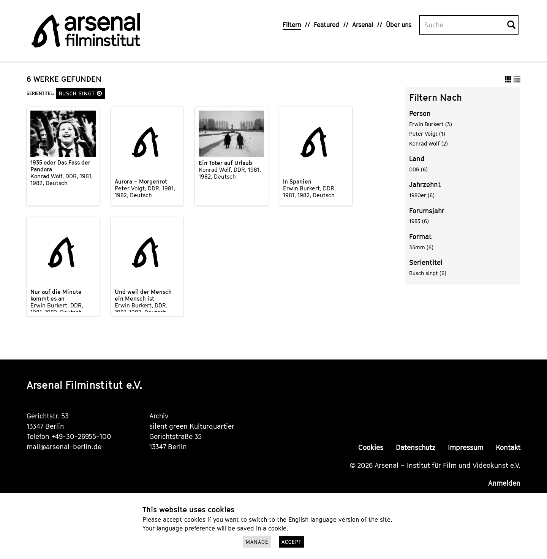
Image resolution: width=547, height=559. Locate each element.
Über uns (398, 25)
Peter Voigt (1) (427, 133)
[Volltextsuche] (463, 25)
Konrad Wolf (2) (428, 143)
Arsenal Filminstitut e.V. (84, 385)
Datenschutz (415, 447)
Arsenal (362, 25)
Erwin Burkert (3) (430, 124)
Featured (326, 25)
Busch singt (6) (427, 273)
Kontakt (508, 447)
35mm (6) (421, 247)
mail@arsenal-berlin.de (64, 447)
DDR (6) (418, 169)
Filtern (292, 25)
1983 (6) (419, 221)
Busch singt (80, 93)
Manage (257, 542)
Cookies (370, 447)
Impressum (465, 447)
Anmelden (504, 483)
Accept (291, 542)
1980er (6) (422, 195)
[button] (99, 93)
